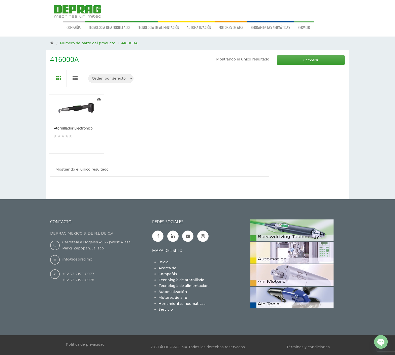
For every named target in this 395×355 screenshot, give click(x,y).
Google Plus (173, 236)
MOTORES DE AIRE (231, 27)
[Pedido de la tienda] (111, 78)
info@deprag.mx (77, 259)
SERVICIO (304, 27)
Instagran (203, 236)
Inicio (163, 262)
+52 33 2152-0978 (78, 280)
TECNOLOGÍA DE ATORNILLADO (109, 27)
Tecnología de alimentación (183, 285)
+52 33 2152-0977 (78, 274)
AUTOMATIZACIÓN (199, 27)
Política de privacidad (85, 344)
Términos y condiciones (308, 347)
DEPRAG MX (175, 347)
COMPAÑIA (74, 27)
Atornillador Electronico (73, 128)
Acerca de (167, 268)
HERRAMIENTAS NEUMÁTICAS (270, 27)
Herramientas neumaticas (182, 303)
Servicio (165, 309)
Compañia (167, 274)
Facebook (158, 236)
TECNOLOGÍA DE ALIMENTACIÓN (158, 27)
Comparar (310, 60)
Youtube (188, 236)
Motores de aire (172, 297)
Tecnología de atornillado (181, 280)
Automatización (172, 291)
